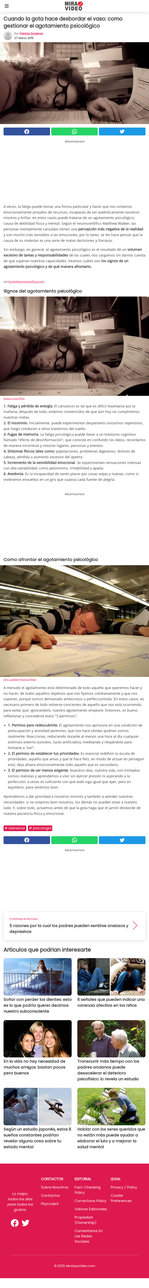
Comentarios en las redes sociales (89, 1236)
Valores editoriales (91, 1209)
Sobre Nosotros (55, 1187)
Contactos (50, 1195)
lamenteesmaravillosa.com (26, 281)
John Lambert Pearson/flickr (20, 679)
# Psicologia (40, 828)
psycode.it (50, 1203)
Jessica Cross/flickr (14, 398)
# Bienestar (15, 828)
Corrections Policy (90, 1200)
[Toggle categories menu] (7, 6)
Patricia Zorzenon (31, 34)
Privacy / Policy (124, 1187)
